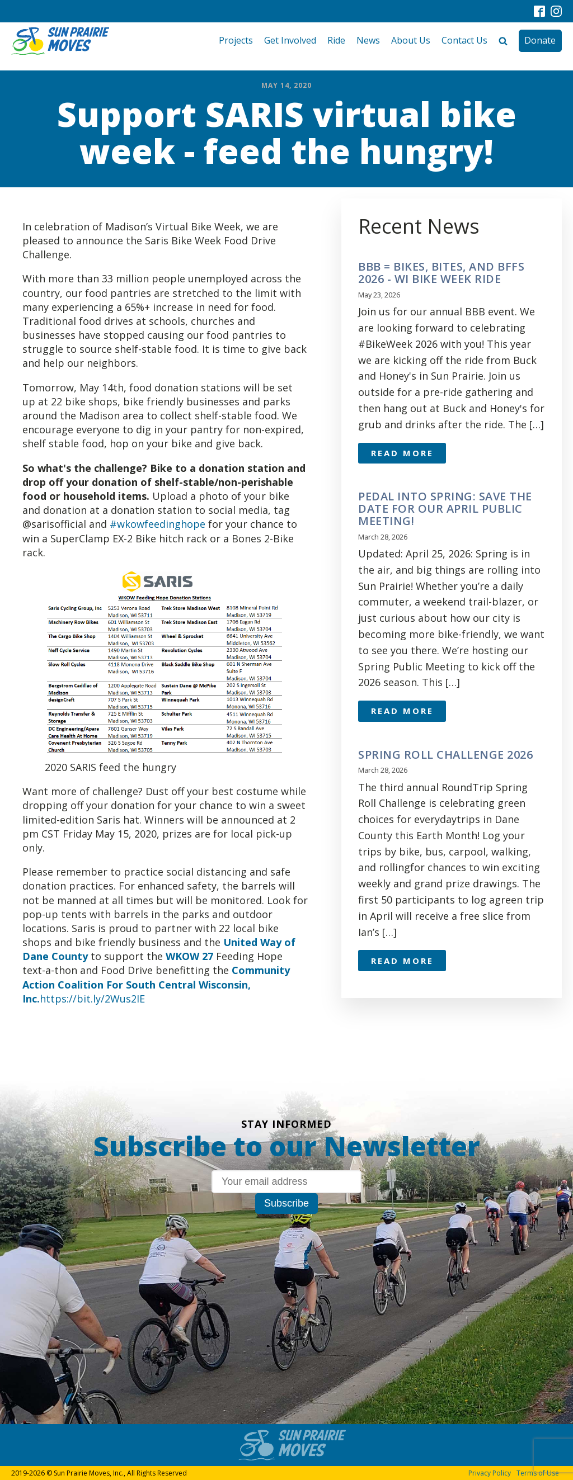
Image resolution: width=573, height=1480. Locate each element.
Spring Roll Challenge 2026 (445, 755)
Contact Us (464, 40)
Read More (402, 452)
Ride (336, 40)
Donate (540, 40)
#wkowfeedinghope (157, 524)
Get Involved (290, 40)
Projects (236, 40)
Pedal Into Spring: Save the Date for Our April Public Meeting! (445, 508)
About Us (410, 40)
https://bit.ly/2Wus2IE (92, 998)
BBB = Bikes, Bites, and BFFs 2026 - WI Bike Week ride (441, 273)
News (368, 40)
